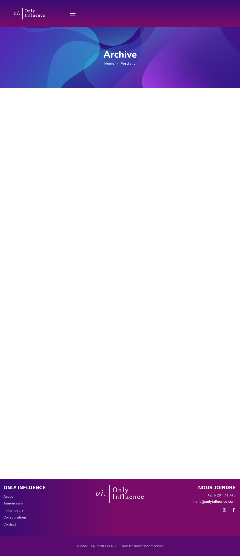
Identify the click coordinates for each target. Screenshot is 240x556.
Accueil (9, 496)
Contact (10, 524)
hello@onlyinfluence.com (214, 501)
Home (109, 63)
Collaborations (15, 517)
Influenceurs (14, 510)
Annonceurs (13, 503)
